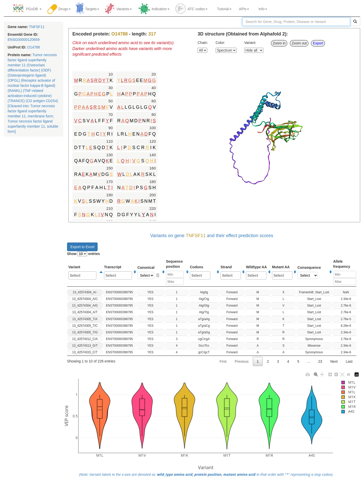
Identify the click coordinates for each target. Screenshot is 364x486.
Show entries (83, 253)
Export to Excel (82, 247)
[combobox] (82, 275)
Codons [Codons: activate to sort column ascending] (202, 272)
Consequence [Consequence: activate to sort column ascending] (312, 272)
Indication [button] (161, 9)
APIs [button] (244, 9)
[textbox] (82, 275)
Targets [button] (91, 9)
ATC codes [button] (197, 9)
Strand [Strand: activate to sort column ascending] (230, 272)
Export (318, 43)
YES (157, 275)
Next (334, 361)
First (222, 361)
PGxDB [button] (34, 9)
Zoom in (279, 43)
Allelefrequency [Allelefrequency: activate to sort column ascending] (344, 272)
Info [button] (262, 9)
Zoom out (299, 43)
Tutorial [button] (223, 9)
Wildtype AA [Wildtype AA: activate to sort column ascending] (256, 272)
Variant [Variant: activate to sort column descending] (83, 272)
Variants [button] (124, 9)
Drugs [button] (65, 9)
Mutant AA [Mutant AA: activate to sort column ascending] (282, 272)
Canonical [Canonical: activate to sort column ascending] (149, 272)
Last (349, 361)
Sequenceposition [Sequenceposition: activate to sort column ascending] (175, 272)
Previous (242, 361)
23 (320, 361)
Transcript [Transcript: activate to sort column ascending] (118, 272)
